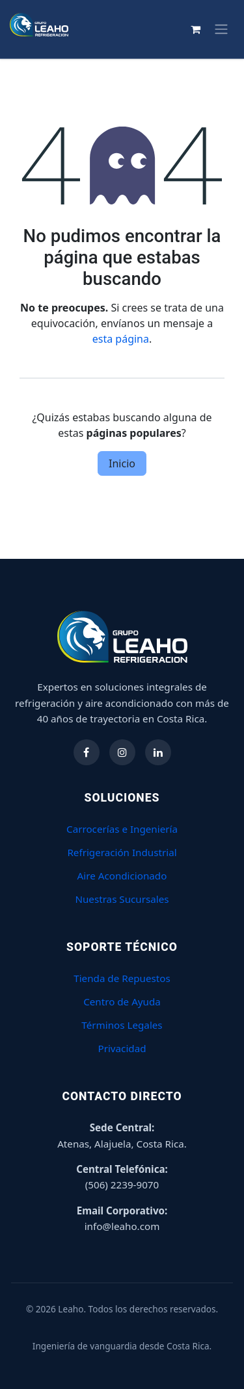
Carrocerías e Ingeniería (122, 828)
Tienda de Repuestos (122, 978)
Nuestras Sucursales (122, 898)
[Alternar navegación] (221, 29)
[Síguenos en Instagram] (122, 752)
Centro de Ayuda (122, 1001)
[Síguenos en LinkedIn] (158, 752)
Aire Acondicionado (122, 875)
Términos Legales (121, 1024)
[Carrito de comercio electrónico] (195, 29)
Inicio (122, 463)
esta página (120, 339)
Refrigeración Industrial (121, 852)
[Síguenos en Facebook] (87, 752)
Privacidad (122, 1048)
